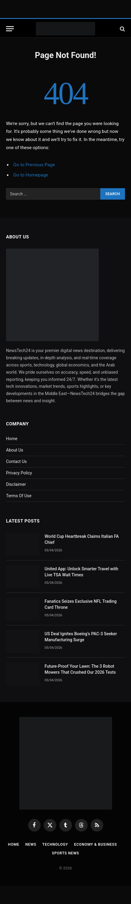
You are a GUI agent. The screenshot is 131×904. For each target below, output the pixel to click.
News (30, 844)
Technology (55, 844)
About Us (14, 450)
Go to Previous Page (34, 164)
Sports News (65, 853)
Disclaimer (16, 484)
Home (11, 438)
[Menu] (10, 28)
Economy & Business (95, 844)
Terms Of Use (19, 495)
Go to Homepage (30, 175)
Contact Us (16, 461)
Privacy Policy (19, 472)
